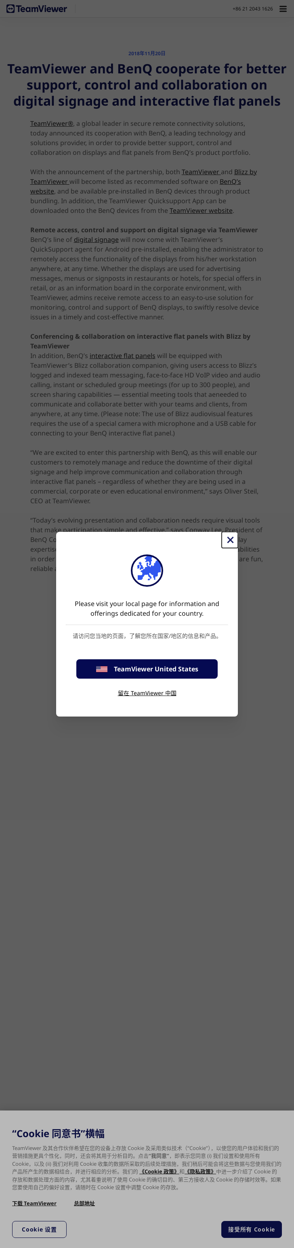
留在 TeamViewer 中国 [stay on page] (147, 693)
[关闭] (230, 540)
